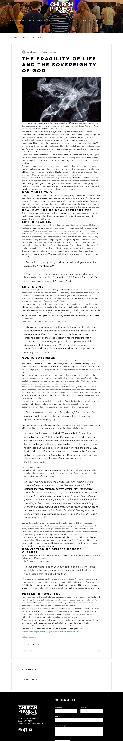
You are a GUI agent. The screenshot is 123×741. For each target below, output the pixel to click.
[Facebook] (25, 730)
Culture (40, 37)
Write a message (60, 725)
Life (33, 37)
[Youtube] (30, 730)
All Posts (14, 37)
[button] (109, 37)
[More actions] (99, 52)
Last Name (83, 707)
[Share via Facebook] (23, 644)
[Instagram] (20, 730)
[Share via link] (39, 644)
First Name (58, 707)
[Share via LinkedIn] (34, 644)
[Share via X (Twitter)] (28, 644)
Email (56, 716)
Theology (24, 37)
